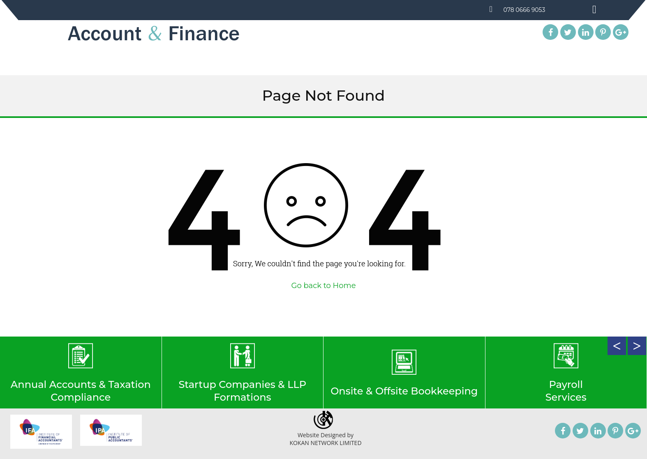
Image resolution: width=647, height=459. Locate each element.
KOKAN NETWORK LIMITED (325, 443)
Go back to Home (323, 285)
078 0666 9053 (525, 10)
